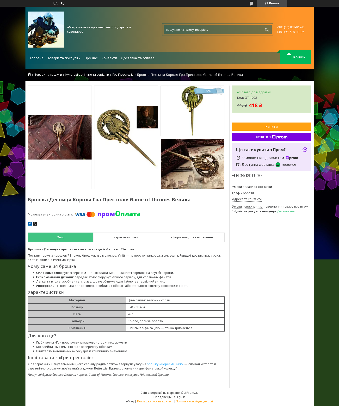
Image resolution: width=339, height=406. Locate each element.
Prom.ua (192, 392)
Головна (36, 58)
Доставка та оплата (137, 58)
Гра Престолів (123, 75)
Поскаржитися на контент (155, 401)
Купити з (272, 137)
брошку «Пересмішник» (165, 364)
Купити (271, 127)
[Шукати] (267, 29)
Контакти (109, 58)
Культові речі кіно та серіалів (87, 75)
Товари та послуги (62, 58)
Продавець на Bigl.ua (169, 397)
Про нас (91, 58)
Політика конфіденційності (194, 401)
